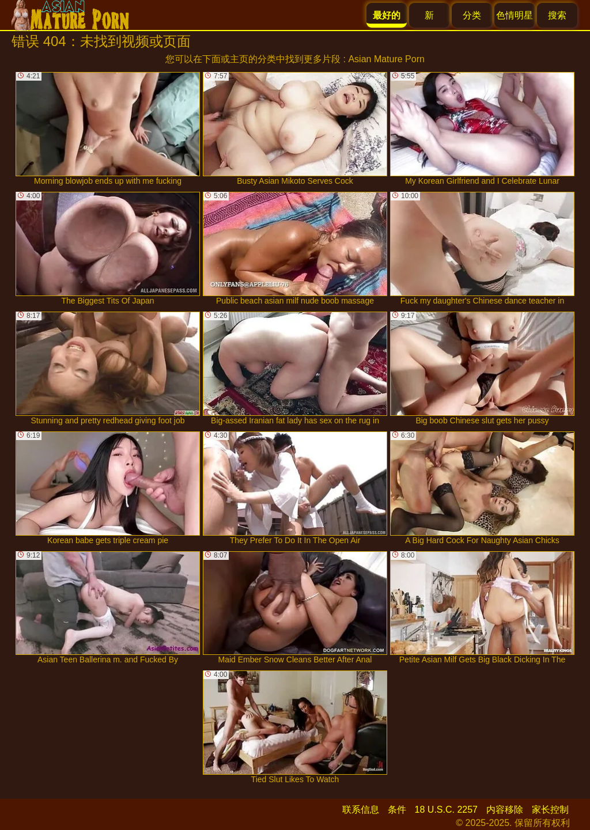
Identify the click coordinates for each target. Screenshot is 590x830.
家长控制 (550, 809)
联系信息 (360, 809)
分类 (472, 15)
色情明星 (514, 15)
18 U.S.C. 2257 (446, 809)
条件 (397, 809)
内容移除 (504, 809)
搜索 (557, 15)
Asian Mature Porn (386, 59)
